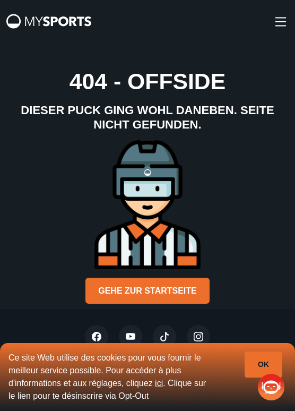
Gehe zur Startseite (147, 290)
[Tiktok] (164, 336)
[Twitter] (96, 336)
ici (159, 383)
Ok (263, 364)
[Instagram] (198, 336)
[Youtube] (130, 336)
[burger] (281, 21)
